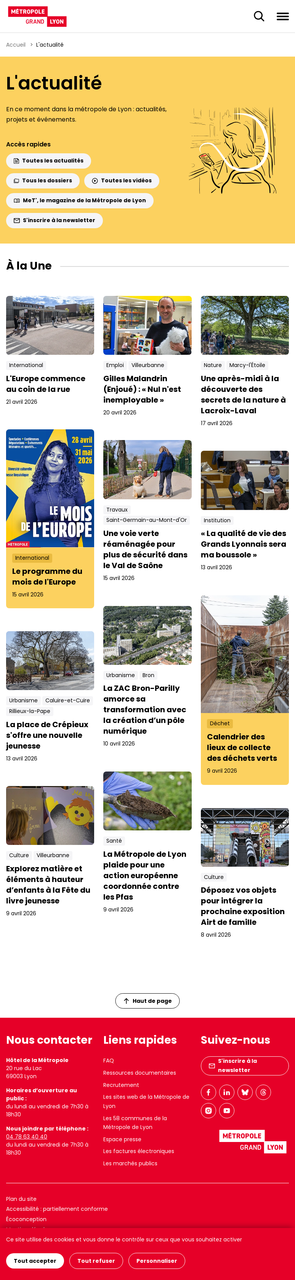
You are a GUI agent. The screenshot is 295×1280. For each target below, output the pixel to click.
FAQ (108, 1060)
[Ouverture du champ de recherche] (259, 16)
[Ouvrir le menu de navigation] (283, 16)
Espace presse (122, 1139)
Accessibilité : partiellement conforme (57, 1209)
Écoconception (26, 1219)
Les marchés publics (130, 1163)
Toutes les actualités (48, 160)
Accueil (16, 45)
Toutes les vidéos (122, 180)
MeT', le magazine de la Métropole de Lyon (80, 200)
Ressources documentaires (139, 1073)
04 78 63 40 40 (26, 1136)
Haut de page (148, 1001)
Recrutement (121, 1085)
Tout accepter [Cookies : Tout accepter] (35, 1261)
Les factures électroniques (138, 1151)
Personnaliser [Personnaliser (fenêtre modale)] (156, 1261)
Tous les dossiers (43, 180)
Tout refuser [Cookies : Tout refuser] (96, 1261)
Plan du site (21, 1199)
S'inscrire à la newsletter (54, 220)
